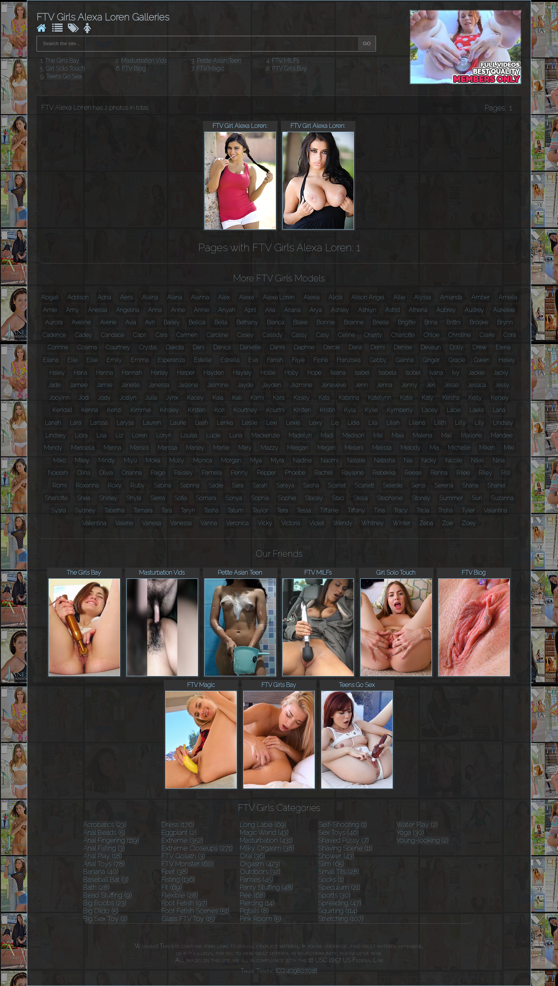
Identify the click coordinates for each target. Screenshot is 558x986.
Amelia (508, 297)
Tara (167, 510)
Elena (503, 347)
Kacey (195, 397)
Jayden (271, 385)
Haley (57, 372)
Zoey (469, 523)
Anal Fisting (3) (104, 848)
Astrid (392, 309)
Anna (155, 309)
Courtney (118, 347)
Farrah (275, 359)
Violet (316, 523)
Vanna (209, 523)
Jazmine (301, 385)
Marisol (139, 447)
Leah (201, 422)
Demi (378, 347)
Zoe (447, 523)
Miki (509, 447)
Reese (413, 472)
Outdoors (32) (260, 872)
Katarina (349, 397)
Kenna (89, 410)
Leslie (249, 422)
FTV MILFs (285, 60)
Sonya (233, 498)
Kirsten (197, 410)
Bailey (172, 322)
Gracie (457, 359)
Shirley (108, 498)
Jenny (409, 385)
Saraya (285, 485)
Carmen (187, 334)
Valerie (124, 523)
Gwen (482, 359)
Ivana (436, 372)
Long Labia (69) (263, 825)
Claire (487, 334)
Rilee (463, 472)
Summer (451, 498)
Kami (257, 397)
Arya (316, 309)
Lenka (225, 422)
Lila (373, 422)
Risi (505, 472)
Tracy (401, 510)
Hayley (242, 372)
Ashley (340, 309)
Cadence (54, 334)
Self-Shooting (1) (342, 825)
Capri (140, 334)
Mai (378, 435)
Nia (408, 460)
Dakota (175, 347)
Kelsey (500, 397)
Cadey (83, 334)
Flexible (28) (180, 895)
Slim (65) (331, 864)
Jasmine (218, 385)
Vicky (265, 523)
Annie (201, 309)
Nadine (302, 460)
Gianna (405, 359)
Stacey (314, 498)
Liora (81, 435)
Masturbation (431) (266, 840)
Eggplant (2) (179, 832)
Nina (499, 460)
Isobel (413, 372)
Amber (480, 297)
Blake (300, 322)
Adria (104, 297)
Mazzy (269, 447)
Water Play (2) (417, 825)
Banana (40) (101, 872)
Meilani (354, 447)
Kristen (302, 410)
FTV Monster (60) (188, 864)
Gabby (378, 359)
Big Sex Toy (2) (105, 919)
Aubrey (446, 309)
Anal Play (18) (102, 856)
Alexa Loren (279, 297)
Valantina (495, 510)
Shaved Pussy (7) (343, 840)
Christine (459, 334)
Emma (140, 359)
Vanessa (181, 523)
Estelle (202, 359)
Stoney (421, 498)
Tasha (211, 510)
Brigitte (407, 322)
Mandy (53, 447)
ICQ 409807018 (296, 970)
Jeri (430, 385)
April (250, 309)
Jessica (477, 385)
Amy (72, 309)
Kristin (327, 410)
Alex (224, 297)
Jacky (500, 372)
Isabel (362, 372)
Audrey (474, 309)
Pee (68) (253, 895)
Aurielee (504, 309)
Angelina (127, 309)
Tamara (143, 510)
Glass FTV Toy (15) (188, 919)
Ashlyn (367, 309)
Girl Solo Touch (65, 68)
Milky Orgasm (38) (267, 848)
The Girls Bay (62, 60)
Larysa (125, 422)
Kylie (371, 410)
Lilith (440, 422)
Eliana (51, 359)
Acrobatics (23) (104, 825)
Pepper (266, 472)
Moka (153, 460)
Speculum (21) (339, 887)
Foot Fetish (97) (184, 903)
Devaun (431, 347)
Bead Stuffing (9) (107, 895)
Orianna (132, 472)
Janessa (159, 385)
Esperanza (171, 359)
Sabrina (190, 485)
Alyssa (422, 297)
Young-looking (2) (422, 840)
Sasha (311, 485)
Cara (161, 334)
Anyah (226, 309)
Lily (479, 422)
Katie (406, 397)
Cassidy (273, 334)
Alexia (312, 297)
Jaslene (188, 385)
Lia (335, 422)
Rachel (323, 472)
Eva (253, 359)
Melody (411, 447)
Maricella (83, 447)
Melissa (382, 447)
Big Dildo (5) (101, 911)
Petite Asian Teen (219, 60)
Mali (446, 435)
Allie (399, 297)
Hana (80, 372)
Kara (279, 397)
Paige (158, 472)
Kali (237, 397)
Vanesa (151, 523)
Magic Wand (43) (264, 832)
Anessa (97, 309)
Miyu (130, 460)
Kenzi (114, 410)
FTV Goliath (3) (183, 856)
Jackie (476, 372)
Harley (159, 372)
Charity (373, 334)
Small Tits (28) (338, 872)
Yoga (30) (410, 832)
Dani (198, 347)
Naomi (329, 460)
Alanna (200, 297)
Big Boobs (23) (104, 903)
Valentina (94, 523)
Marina (112, 447)
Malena (422, 435)
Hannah (132, 372)
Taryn (188, 510)
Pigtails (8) (254, 911)
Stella (360, 498)
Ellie (92, 359)
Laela (477, 410)
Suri (477, 498)
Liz (119, 435)
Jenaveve (333, 385)
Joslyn (128, 397)
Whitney (372, 523)
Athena (418, 309)
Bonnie (326, 322)
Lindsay (503, 422)
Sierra (157, 498)
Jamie (104, 385)
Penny (239, 472)
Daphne (304, 347)
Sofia (180, 498)
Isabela (387, 372)
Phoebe (295, 472)
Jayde (245, 385)
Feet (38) (175, 872)
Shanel (497, 485)
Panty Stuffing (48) (266, 887)
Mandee (501, 435)
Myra (277, 460)
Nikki (477, 460)
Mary (245, 447)
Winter (401, 523)
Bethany (247, 322)
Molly (176, 460)
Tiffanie (329, 510)
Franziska (349, 359)
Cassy (299, 334)
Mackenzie (265, 435)
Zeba (426, 523)
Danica (222, 347)
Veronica (237, 523)
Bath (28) (96, 887)
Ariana (292, 309)
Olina (83, 472)
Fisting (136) (178, 879)
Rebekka (384, 472)
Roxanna (87, 485)
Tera (282, 510)
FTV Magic (210, 68)
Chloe (431, 334)
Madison (353, 435)
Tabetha (114, 510)
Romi (60, 485)
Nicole (453, 460)
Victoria (290, 523)
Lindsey (56, 435)
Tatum (236, 510)
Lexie (293, 422)
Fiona (321, 359)
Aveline (81, 322)
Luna (235, 435)
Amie (50, 309)
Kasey (302, 397)
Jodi (84, 397)
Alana (174, 297)
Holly (291, 372)
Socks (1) (331, 879)
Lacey (430, 410)
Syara (58, 510)
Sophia (260, 498)
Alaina (150, 297)
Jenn (361, 385)
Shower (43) (336, 856)
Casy (322, 334)
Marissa (167, 447)
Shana (470, 485)
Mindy (106, 460)
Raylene (353, 472)
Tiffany (356, 510)
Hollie (268, 372)
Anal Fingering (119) (111, 840)
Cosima (87, 347)
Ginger (431, 359)
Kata (324, 397)
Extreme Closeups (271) (197, 848)
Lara (75, 422)
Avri (150, 322)
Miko (59, 460)
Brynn (505, 322)
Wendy (342, 523)
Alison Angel (368, 297)
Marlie (221, 447)
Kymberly (400, 410)
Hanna (104, 372)
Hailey (507, 359)
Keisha (451, 397)
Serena (444, 485)
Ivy (456, 372)
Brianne (354, 322)
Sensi (418, 485)
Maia (398, 435)
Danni (277, 347)
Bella (221, 322)
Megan (326, 447)
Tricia (423, 510)
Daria (355, 347)
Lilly (460, 422)
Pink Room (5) (260, 919)
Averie (108, 322)
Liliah (393, 422)
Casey (245, 334)
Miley (82, 460)
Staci (338, 498)
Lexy (315, 422)
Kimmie (141, 410)
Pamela (212, 472)
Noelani (58, 472)
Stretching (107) (341, 919)
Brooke (479, 322)
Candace (112, 334)
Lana (499, 410)
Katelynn (379, 397)
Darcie (331, 347)
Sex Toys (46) (338, 832)
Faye (298, 359)
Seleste (392, 485)
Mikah (487, 447)
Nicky (428, 460)
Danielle (250, 347)
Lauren (152, 422)
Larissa (99, 422)
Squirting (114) (337, 911)
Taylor (260, 510)
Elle (73, 359)
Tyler (468, 510)
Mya (256, 460)
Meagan (297, 447)
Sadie (216, 485)
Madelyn (300, 435)
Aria (270, 309)
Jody (104, 397)
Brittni (453, 322)
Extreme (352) (182, 840)
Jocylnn (59, 397)
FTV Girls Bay (289, 68)
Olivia (106, 472)
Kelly (475, 397)
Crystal (148, 347)
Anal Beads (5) (104, 832)
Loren (139, 435)
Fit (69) (172, 887)
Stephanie (390, 498)
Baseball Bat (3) (106, 879)
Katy (427, 397)
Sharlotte (56, 498)
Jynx (172, 397)
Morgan (231, 460)
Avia (130, 322)
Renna (439, 472)
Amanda (451, 297)
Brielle (381, 322)
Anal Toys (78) (104, 864)
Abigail (50, 297)
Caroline (217, 334)
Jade (54, 385)
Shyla (133, 498)
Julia (151, 397)
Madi (327, 435)
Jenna (384, 385)
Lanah (53, 422)
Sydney (85, 510)
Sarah (260, 485)
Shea (83, 498)
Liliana (417, 422)
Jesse (451, 385)
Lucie (213, 435)
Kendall (62, 410)
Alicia (335, 297)
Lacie (454, 410)
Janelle (130, 385)
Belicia (197, 322)
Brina (431, 322)
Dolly (457, 347)
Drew (480, 347)
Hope (314, 372)
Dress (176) (178, 825)
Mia (434, 447)
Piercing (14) (257, 903)
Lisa (102, 435)
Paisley (183, 472)
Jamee (79, 385)
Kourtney (245, 410)
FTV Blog (134, 68)
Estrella (229, 359)
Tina (379, 510)
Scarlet (337, 485)
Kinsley (169, 410)
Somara (206, 498)
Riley (485, 472)
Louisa (189, 435)
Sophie (287, 498)
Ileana (338, 372)
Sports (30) (334, 895)
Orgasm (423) (260, 864)
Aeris (126, 297)
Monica (202, 460)
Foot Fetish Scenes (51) (195, 911)
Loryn (164, 435)
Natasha (384, 460)
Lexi (271, 422)
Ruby (138, 485)
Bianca (275, 322)
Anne (178, 309)
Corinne (58, 347)
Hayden (214, 372)
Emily (114, 359)
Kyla (350, 410)
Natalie (356, 460)
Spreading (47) (339, 903)
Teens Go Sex (64, 76)
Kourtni (275, 410)
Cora (510, 334)
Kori (219, 410)
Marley (195, 447)
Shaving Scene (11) (345, 848)
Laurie (178, 422)
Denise (403, 347)
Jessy (502, 385)
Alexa (246, 297)
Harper (186, 372)
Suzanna (502, 498)
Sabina (162, 485)
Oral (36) (252, 856)
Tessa (304, 510)
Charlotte (403, 334)
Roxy (115, 485)
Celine (346, 334)
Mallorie (471, 435)
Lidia (354, 422)
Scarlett (364, 485)
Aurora (54, 322)
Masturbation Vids (144, 60)
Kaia (218, 397)
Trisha (445, 510)
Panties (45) (256, 879)
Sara (238, 485)
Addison (78, 297)
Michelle (459, 447)
